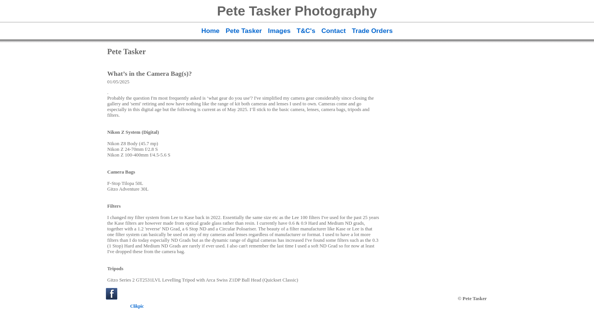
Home (210, 30)
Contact (333, 30)
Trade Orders (372, 30)
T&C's (306, 30)
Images (279, 30)
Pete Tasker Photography (297, 10)
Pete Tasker (243, 30)
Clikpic (137, 306)
